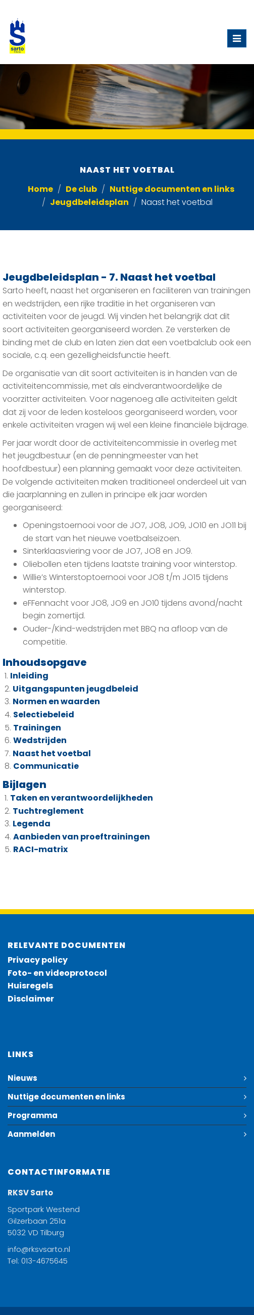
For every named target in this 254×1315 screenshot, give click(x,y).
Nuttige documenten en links (172, 189)
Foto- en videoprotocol (57, 973)
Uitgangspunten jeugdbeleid (75, 689)
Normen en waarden (56, 701)
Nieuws (22, 1078)
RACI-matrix (40, 849)
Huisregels (30, 985)
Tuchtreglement (48, 811)
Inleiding (29, 675)
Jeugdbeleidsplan (89, 202)
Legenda (31, 823)
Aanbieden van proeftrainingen (81, 837)
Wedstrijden (40, 740)
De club (81, 189)
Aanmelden (31, 1134)
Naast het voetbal (52, 753)
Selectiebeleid (43, 714)
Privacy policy (38, 960)
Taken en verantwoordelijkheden (81, 798)
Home (40, 189)
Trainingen (37, 727)
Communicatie (46, 766)
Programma (33, 1115)
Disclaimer (31, 999)
